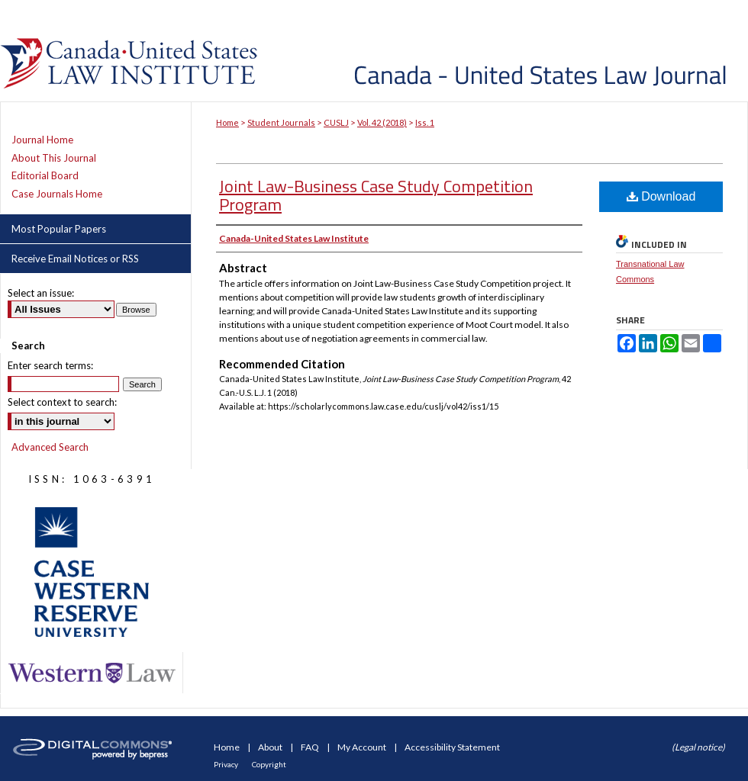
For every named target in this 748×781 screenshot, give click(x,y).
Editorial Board (45, 176)
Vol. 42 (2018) (382, 122)
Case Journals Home (56, 194)
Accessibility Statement (452, 747)
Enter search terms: (50, 365)
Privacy (227, 764)
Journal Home (42, 140)
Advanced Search (50, 447)
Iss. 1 (424, 122)
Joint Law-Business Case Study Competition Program (376, 195)
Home (227, 122)
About (271, 747)
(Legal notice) (698, 747)
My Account (362, 747)
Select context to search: (62, 402)
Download (661, 196)
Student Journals (281, 122)
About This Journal (53, 158)
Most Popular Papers (58, 229)
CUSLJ (336, 122)
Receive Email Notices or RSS (75, 258)
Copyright (269, 764)
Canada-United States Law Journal (505, 50)
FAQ (311, 747)
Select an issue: (41, 293)
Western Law (91, 673)
